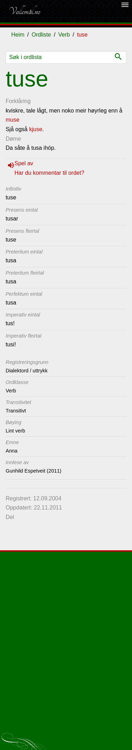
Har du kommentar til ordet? (49, 173)
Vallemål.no (24, 11)
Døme (13, 139)
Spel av (23, 163)
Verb (64, 35)
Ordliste (41, 35)
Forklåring (18, 101)
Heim (17, 35)
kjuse (35, 129)
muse (12, 120)
